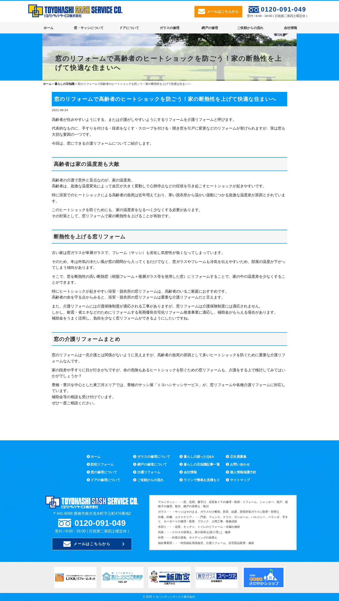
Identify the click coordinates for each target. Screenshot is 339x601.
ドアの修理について (104, 480)
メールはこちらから (218, 11)
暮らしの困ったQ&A (196, 456)
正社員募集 (236, 456)
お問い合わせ (238, 464)
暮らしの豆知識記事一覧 (199, 464)
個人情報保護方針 (241, 472)
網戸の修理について (150, 464)
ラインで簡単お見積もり (199, 480)
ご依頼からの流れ (250, 28)
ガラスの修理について (151, 456)
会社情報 (290, 28)
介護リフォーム (146, 472)
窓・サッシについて (89, 28)
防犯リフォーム (100, 464)
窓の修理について (102, 472)
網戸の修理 (210, 28)
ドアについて (129, 28)
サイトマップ (238, 480)
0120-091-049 (283, 9)
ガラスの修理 (169, 28)
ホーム (48, 28)
